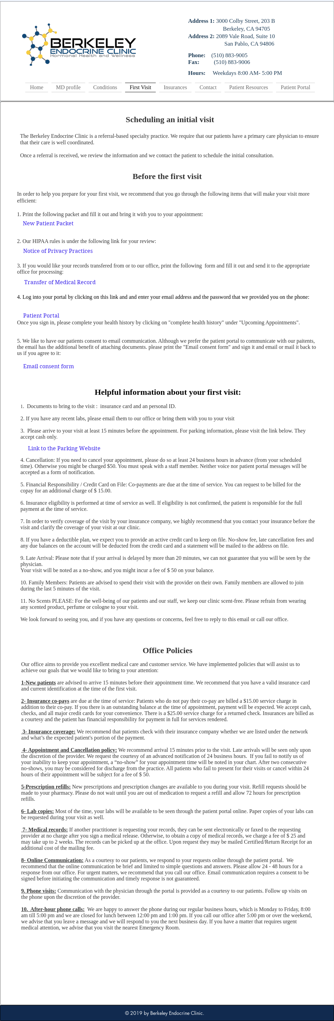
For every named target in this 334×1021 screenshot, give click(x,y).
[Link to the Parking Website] (64, 448)
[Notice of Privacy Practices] (58, 251)
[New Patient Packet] (48, 223)
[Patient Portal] (41, 316)
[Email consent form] (48, 366)
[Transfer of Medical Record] (59, 282)
